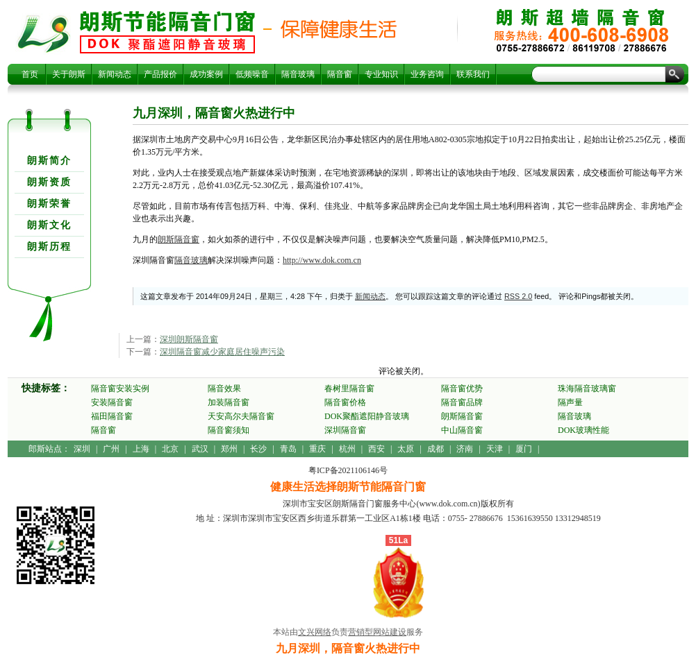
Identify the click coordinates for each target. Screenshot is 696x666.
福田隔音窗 (112, 416)
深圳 (82, 449)
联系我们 (473, 74)
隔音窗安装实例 (120, 388)
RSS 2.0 (518, 296)
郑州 (229, 449)
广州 (111, 449)
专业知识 (381, 74)
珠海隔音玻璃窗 (587, 388)
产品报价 (160, 74)
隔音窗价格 (345, 402)
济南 (464, 449)
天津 (494, 449)
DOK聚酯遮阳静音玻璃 (366, 416)
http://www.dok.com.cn (322, 260)
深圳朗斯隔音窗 (189, 339)
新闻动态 (114, 74)
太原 (405, 449)
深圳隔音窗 (345, 430)
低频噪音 (252, 74)
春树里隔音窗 (349, 388)
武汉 (200, 449)
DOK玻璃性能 (583, 430)
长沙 (258, 449)
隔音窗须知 (228, 430)
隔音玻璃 (298, 74)
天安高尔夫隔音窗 (241, 416)
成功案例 (206, 74)
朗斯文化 (49, 225)
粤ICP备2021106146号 (348, 470)
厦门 (523, 449)
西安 (376, 449)
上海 (141, 449)
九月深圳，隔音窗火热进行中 (167, 31)
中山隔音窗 (462, 430)
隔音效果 (224, 388)
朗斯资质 (49, 182)
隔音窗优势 (462, 388)
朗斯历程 (49, 246)
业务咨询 (427, 74)
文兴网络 (314, 632)
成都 (435, 449)
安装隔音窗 (112, 402)
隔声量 (570, 402)
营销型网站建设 (377, 632)
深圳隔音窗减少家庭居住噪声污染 (222, 352)
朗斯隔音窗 (178, 239)
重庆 (317, 449)
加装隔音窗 (228, 402)
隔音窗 (339, 74)
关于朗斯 (68, 74)
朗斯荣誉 (49, 203)
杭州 (347, 449)
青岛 (288, 449)
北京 (170, 449)
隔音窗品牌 (462, 402)
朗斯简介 (49, 160)
